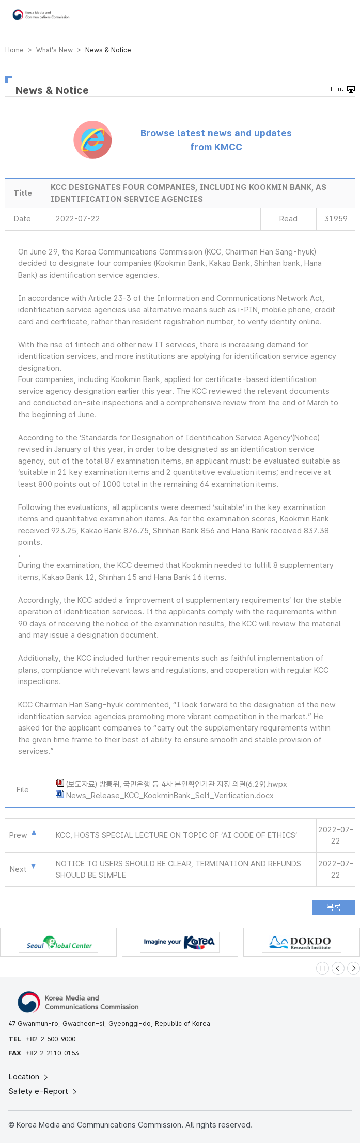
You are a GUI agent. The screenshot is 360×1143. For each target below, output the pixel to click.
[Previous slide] (338, 968)
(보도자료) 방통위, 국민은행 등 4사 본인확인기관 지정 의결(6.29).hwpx (176, 784)
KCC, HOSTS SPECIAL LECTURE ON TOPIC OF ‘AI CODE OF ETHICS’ (176, 835)
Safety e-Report (44, 1091)
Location (29, 1077)
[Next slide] (353, 968)
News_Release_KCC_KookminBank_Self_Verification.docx (170, 795)
